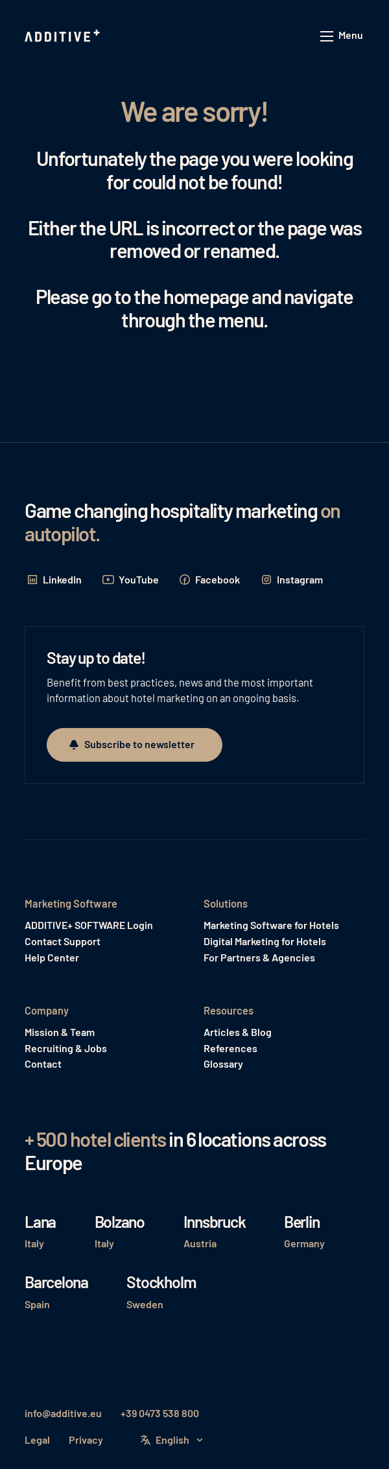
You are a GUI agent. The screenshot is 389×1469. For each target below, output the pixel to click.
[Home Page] (63, 36)
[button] (342, 36)
